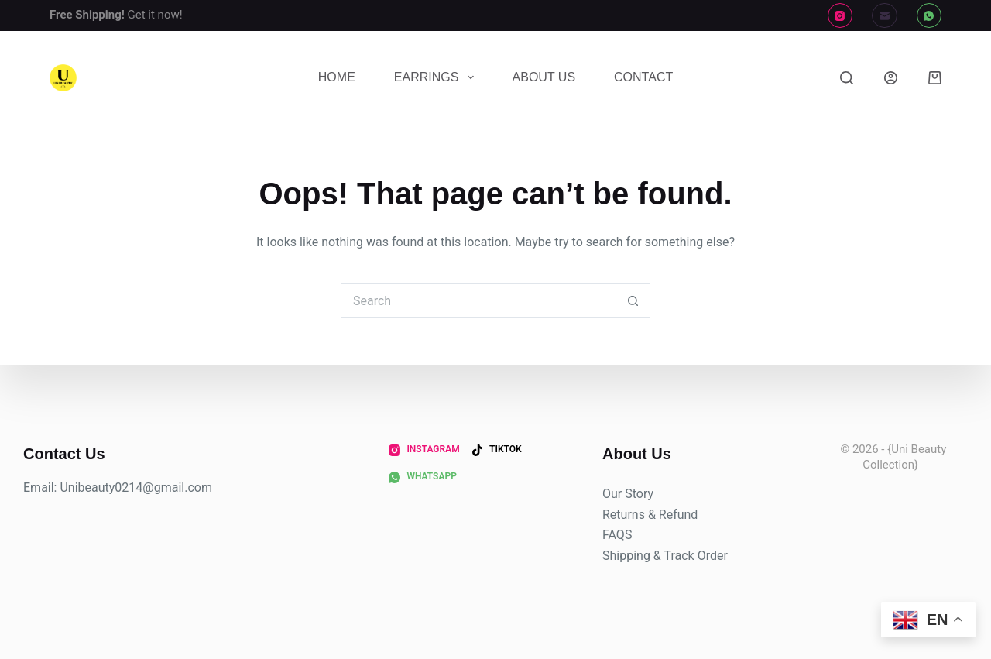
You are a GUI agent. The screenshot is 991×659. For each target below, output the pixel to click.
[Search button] (633, 300)
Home (336, 77)
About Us (544, 77)
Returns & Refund (650, 514)
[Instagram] (840, 16)
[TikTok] (496, 450)
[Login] (890, 77)
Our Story (627, 493)
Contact (643, 77)
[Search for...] (478, 300)
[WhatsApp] (929, 16)
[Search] (846, 77)
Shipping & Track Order (665, 555)
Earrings (437, 77)
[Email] (884, 16)
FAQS (617, 534)
